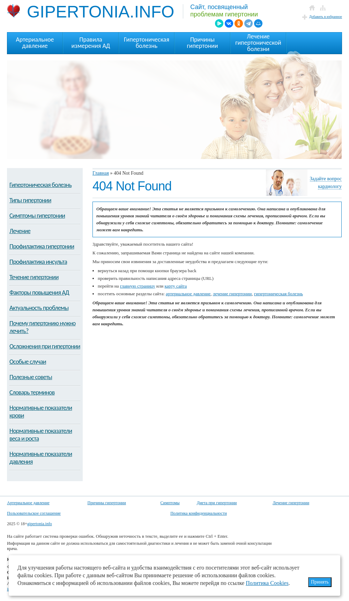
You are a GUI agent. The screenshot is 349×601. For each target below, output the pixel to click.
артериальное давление (188, 293)
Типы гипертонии (30, 200)
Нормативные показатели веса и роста (40, 434)
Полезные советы (30, 377)
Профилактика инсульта (38, 262)
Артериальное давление (28, 502)
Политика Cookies (267, 583)
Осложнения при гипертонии (44, 346)
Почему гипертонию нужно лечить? (42, 327)
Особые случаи (27, 361)
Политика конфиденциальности (198, 513)
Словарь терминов (32, 392)
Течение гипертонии (34, 277)
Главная (100, 173)
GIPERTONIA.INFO (90, 11)
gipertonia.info (39, 523)
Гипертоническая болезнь (40, 185)
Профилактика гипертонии (41, 246)
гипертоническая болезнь (278, 293)
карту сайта (175, 286)
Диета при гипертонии (217, 502)
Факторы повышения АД (39, 292)
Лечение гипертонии (291, 502)
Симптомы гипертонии (37, 215)
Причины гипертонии (107, 502)
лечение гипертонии (232, 293)
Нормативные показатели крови (40, 411)
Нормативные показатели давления (40, 457)
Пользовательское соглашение (34, 513)
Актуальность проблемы (38, 308)
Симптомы (170, 502)
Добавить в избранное (325, 17)
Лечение (19, 231)
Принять (320, 582)
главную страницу (137, 286)
